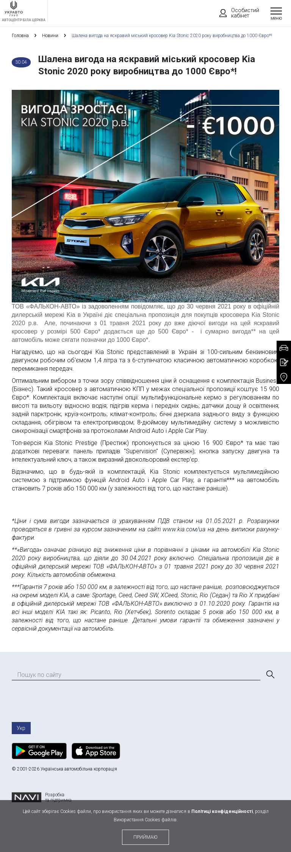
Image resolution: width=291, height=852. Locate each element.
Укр (21, 728)
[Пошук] (269, 674)
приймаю (145, 837)
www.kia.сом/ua (184, 529)
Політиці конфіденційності (222, 811)
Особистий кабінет (235, 13)
